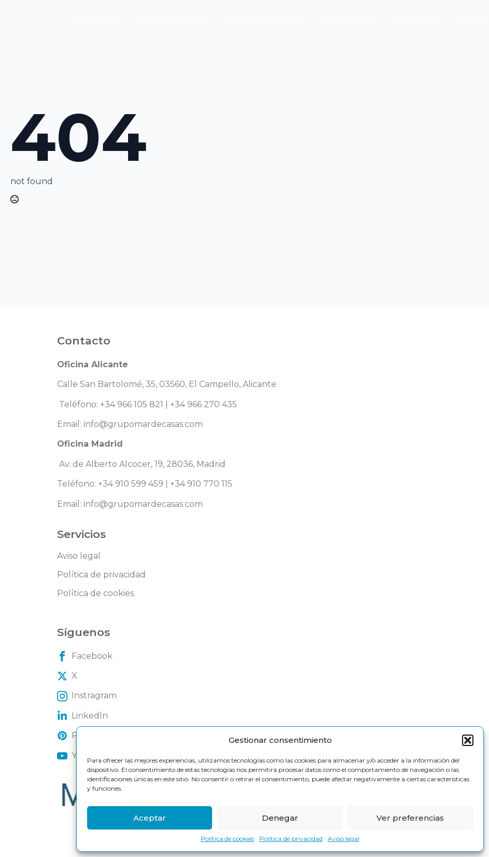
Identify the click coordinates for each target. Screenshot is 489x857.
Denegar (280, 818)
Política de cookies (227, 838)
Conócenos (349, 20)
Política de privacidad (291, 838)
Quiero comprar (266, 20)
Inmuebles (96, 20)
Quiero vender (174, 20)
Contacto (418, 20)
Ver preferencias (410, 818)
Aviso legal (343, 838)
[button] (468, 740)
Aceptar (149, 818)
